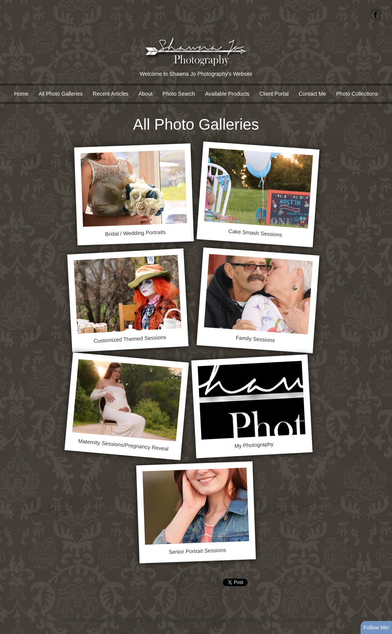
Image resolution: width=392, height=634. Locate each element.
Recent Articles (110, 94)
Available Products (227, 94)
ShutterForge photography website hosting (202, 620)
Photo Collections (357, 94)
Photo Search (179, 94)
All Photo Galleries (61, 94)
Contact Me (312, 94)
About (146, 94)
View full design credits (294, 620)
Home (21, 94)
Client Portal (274, 94)
